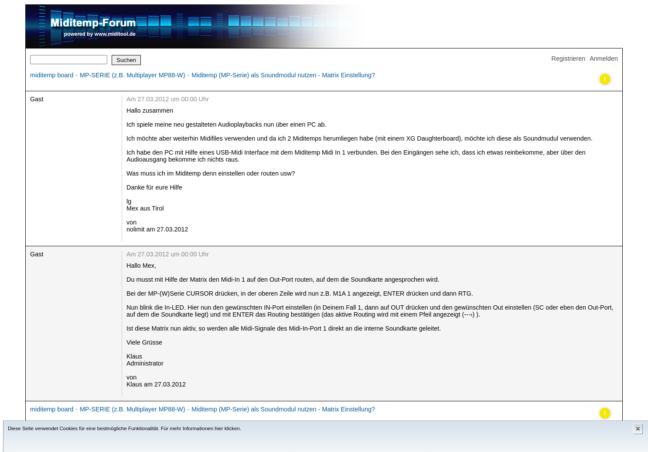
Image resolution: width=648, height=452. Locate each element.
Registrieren (569, 58)
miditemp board (51, 75)
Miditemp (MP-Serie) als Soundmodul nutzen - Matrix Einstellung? (283, 75)
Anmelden (604, 58)
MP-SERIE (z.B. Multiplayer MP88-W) (132, 75)
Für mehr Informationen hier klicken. (201, 428)
